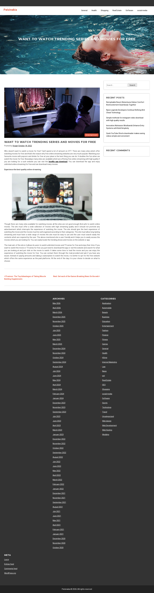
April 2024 (57, 385)
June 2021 (57, 516)
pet (103, 376)
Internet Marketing (109, 362)
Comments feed (10, 569)
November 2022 (59, 444)
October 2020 (58, 548)
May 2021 (56, 520)
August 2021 (58, 507)
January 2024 (58, 398)
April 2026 (57, 308)
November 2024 (59, 353)
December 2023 (59, 403)
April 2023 (57, 425)
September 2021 (59, 502)
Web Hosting (107, 430)
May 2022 (56, 471)
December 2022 (59, 439)
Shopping (104, 10)
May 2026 (56, 303)
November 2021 (59, 498)
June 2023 (57, 421)
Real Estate (117, 10)
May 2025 (56, 340)
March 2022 (57, 480)
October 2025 (58, 326)
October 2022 (58, 448)
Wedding (105, 435)
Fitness (105, 340)
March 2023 (57, 430)
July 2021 (56, 511)
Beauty (105, 312)
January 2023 (58, 435)
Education (106, 321)
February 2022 (58, 484)
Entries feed (9, 564)
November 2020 (59, 543)
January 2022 (58, 489)
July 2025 (56, 330)
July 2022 (56, 462)
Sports (104, 403)
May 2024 (56, 380)
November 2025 (59, 321)
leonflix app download (58, 162)
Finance (105, 335)
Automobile (106, 308)
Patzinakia (10, 9)
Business (105, 317)
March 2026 (57, 312)
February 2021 (58, 530)
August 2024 (58, 367)
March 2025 (57, 344)
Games (105, 344)
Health (94, 10)
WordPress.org (10, 573)
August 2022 (58, 457)
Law (103, 367)
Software (129, 10)
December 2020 (59, 539)
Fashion (105, 330)
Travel (104, 412)
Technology (106, 407)
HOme (104, 358)
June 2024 (57, 376)
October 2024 (58, 358)
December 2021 (59, 493)
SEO (104, 385)
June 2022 (57, 466)
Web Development (109, 425)
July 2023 (56, 416)
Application (106, 303)
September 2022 (59, 453)
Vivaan (15, 146)
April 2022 (57, 475)
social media (142, 10)
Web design (106, 421)
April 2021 (57, 525)
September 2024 (59, 362)
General (84, 10)
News (104, 371)
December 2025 (59, 317)
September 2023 (59, 412)
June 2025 (57, 335)
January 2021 (58, 534)
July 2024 (56, 371)
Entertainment (91, 135)
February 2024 (58, 394)
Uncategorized (108, 416)
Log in (6, 560)
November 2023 (59, 407)
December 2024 (59, 349)
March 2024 (57, 389)
